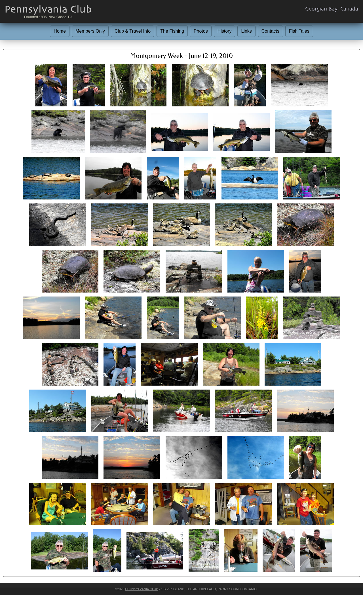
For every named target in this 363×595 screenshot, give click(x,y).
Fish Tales (299, 31)
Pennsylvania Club (141, 589)
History (225, 31)
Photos (201, 31)
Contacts (270, 31)
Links (246, 31)
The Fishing (172, 31)
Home (60, 31)
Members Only (90, 31)
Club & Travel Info (133, 31)
